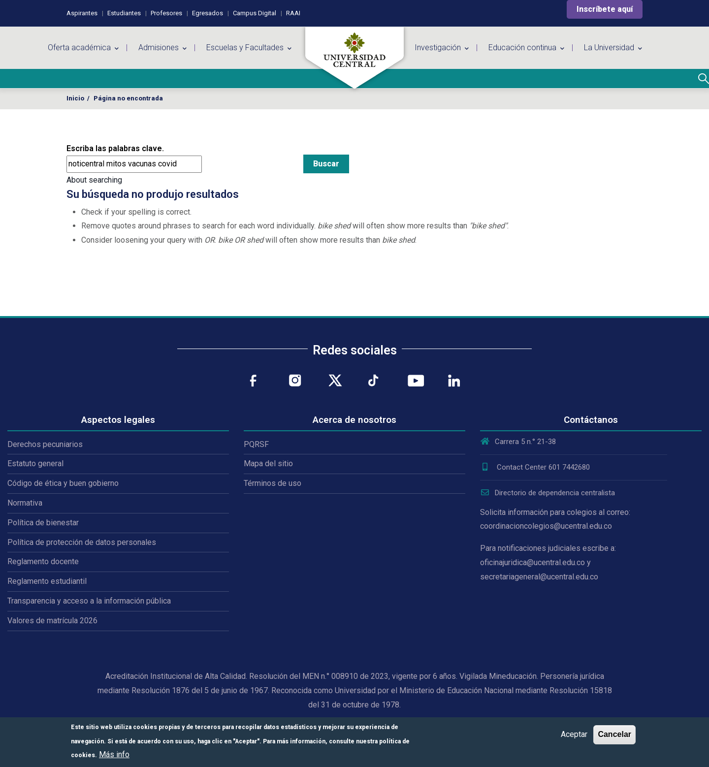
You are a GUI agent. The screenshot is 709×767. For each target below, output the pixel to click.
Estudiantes (124, 13)
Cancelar (614, 734)
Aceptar (574, 734)
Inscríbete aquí (605, 9)
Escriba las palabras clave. (115, 148)
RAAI (293, 13)
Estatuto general (35, 463)
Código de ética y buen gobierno (63, 483)
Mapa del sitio (268, 463)
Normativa (24, 503)
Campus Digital (254, 13)
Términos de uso (272, 483)
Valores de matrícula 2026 (52, 620)
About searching (94, 180)
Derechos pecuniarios (45, 444)
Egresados (207, 13)
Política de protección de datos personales (81, 542)
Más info (114, 754)
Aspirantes (81, 13)
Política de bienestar (43, 522)
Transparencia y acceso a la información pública (89, 601)
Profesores (166, 13)
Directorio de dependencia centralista (547, 492)
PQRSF (256, 444)
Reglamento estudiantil (47, 581)
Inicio (75, 98)
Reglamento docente (43, 561)
